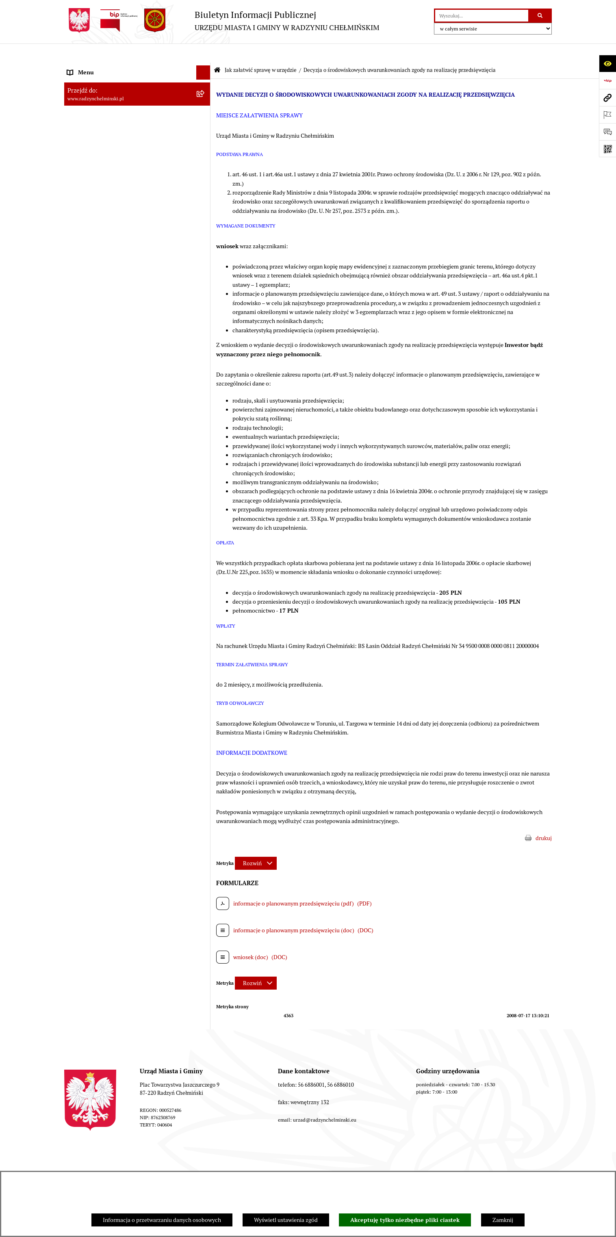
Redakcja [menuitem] (78, 408)
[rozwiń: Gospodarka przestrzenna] (204, 337)
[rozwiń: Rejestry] (204, 366)
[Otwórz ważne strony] (607, 114)
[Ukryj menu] (203, 53)
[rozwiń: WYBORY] (204, 96)
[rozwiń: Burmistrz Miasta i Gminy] (204, 124)
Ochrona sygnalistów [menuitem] (93, 181)
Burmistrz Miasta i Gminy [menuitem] (98, 124)
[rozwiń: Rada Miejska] (204, 110)
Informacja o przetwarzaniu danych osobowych (162, 1220)
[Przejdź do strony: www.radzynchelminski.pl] (607, 97)
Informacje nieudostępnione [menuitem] (102, 437)
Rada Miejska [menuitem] (83, 110)
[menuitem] (137, 96)
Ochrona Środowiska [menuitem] (93, 351)
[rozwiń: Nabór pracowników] (204, 224)
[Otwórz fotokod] (607, 148)
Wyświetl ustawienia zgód (286, 1220)
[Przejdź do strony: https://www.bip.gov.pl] (607, 80)
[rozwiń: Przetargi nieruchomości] (204, 209)
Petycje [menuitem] (76, 167)
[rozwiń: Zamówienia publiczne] (204, 195)
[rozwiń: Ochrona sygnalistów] (204, 181)
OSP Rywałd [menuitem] (82, 451)
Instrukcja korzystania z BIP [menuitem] (102, 423)
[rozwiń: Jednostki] (204, 252)
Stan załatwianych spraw (109, 1162)
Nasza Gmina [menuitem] (83, 67)
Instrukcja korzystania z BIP (374, 1162)
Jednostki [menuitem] (79, 252)
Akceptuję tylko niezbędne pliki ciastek (405, 1220)
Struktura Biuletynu (255, 1162)
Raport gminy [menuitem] (84, 81)
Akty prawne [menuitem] (82, 280)
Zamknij (502, 1220)
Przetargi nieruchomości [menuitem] (97, 209)
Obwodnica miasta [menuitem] (90, 309)
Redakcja (310, 1162)
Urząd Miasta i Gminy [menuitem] (93, 138)
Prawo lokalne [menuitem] (84, 266)
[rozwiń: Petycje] (204, 167)
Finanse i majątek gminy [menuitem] (97, 238)
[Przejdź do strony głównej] (222, 20)
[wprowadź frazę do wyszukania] (481, 16)
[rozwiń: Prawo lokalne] (204, 266)
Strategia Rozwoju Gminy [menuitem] (98, 295)
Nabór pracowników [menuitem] (92, 223)
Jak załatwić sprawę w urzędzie (261, 51)
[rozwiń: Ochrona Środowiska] (204, 352)
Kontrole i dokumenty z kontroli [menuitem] (106, 380)
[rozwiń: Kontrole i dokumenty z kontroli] (204, 380)
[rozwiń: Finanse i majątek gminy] (204, 238)
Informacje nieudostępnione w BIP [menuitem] (110, 394)
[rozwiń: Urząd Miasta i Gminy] (204, 138)
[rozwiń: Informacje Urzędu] (204, 153)
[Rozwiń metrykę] (256, 844)
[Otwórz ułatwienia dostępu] (607, 63)
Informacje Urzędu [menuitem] (90, 152)
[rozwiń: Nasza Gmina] (204, 67)
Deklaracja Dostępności (508, 1162)
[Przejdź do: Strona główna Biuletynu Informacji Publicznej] (217, 51)
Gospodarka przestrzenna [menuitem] (99, 337)
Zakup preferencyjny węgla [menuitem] (100, 323)
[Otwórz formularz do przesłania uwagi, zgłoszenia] (607, 131)
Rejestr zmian (443, 1162)
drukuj (544, 818)
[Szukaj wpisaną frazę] (540, 16)
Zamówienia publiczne (185, 1162)
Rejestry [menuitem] (77, 366)
